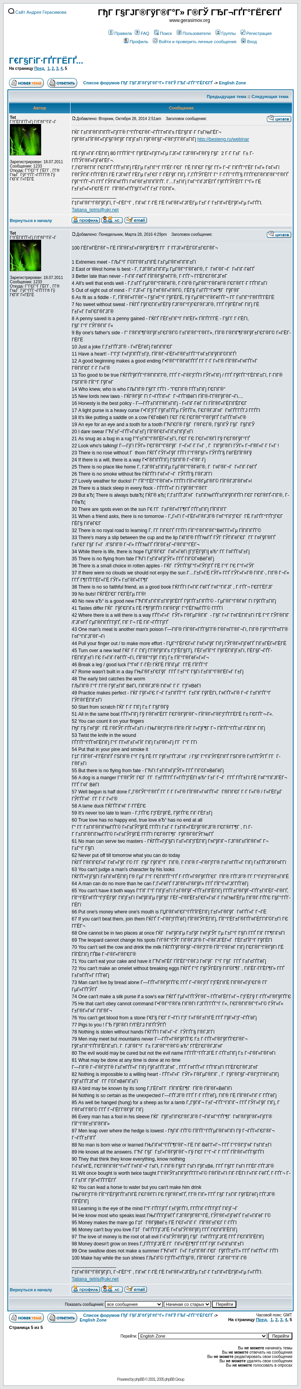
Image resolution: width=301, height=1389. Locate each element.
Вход (249, 41)
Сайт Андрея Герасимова (37, 12)
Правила (120, 33)
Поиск (163, 33)
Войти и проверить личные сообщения (194, 41)
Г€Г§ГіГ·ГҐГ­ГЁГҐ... (46, 61)
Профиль (136, 41)
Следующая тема (270, 96)
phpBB (139, 1379)
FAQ (142, 33)
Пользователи (194, 33)
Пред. (39, 68)
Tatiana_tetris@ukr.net (95, 210)
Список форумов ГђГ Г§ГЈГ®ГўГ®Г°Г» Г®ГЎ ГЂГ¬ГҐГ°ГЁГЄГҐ (147, 82)
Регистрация (256, 33)
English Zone (232, 82)
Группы (226, 33)
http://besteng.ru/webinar (223, 139)
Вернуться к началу (31, 220)
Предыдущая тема (227, 96)
